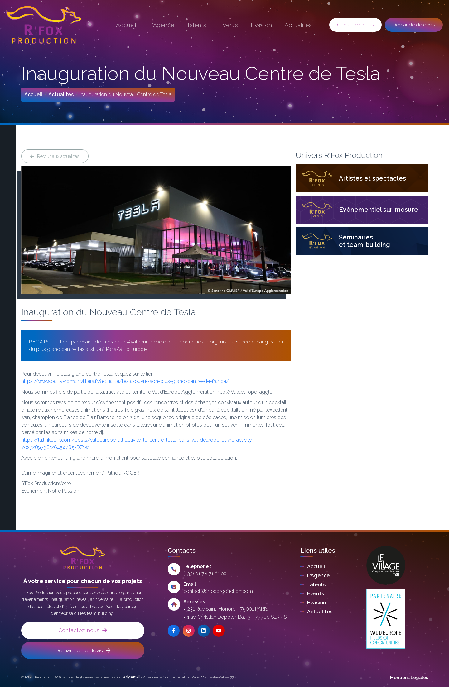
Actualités (61, 94)
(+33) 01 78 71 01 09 (205, 575)
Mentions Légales (409, 680)
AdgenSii (131, 680)
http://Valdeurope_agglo (246, 393)
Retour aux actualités (56, 156)
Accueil (33, 94)
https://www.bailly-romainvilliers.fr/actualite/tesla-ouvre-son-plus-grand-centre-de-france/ (125, 382)
